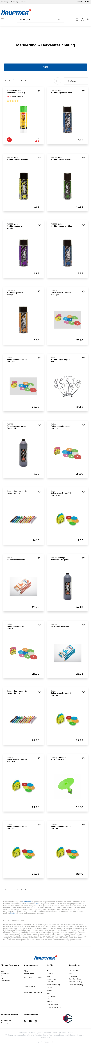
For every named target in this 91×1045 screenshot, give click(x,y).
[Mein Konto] (82, 19)
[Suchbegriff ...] (37, 20)
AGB (70, 973)
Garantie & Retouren (76, 979)
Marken (49, 990)
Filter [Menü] (45, 67)
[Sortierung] (76, 81)
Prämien (49, 1002)
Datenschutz (73, 970)
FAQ (47, 970)
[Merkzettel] (77, 19)
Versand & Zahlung (75, 982)
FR (85, 1)
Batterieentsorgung (76, 985)
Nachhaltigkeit (51, 996)
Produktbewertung (53, 985)
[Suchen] (60, 20)
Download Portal (52, 1004)
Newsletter (50, 982)
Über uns (49, 973)
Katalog (49, 987)
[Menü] (3, 19)
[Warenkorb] (87, 19)
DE (88, 1)
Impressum (73, 976)
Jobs (48, 993)
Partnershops (51, 979)
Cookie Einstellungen (53, 1007)
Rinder (13, 913)
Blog (48, 976)
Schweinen (26, 902)
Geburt (37, 904)
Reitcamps (50, 999)
